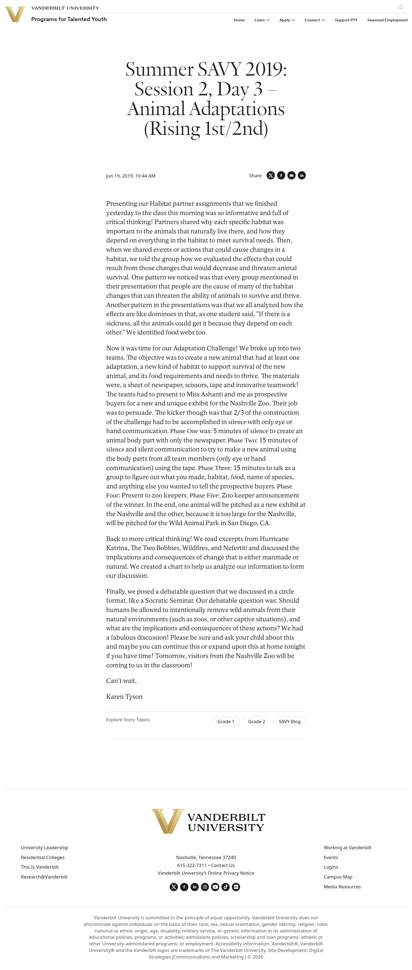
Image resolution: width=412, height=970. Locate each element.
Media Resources (342, 886)
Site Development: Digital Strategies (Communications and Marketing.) (236, 953)
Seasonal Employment (387, 20)
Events (331, 857)
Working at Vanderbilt (347, 847)
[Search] (402, 6)
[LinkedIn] (302, 175)
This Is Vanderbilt (40, 867)
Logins (331, 867)
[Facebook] (281, 175)
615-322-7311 (192, 865)
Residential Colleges (43, 857)
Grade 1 (225, 721)
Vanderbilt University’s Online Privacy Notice (206, 873)
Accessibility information (242, 943)
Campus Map (338, 877)
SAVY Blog (290, 721)
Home (239, 20)
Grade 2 (256, 721)
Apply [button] (285, 20)
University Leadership (44, 847)
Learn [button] (260, 20)
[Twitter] (270, 175)
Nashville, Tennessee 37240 (206, 857)
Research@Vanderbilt (44, 877)
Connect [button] (312, 20)
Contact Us (223, 865)
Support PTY (346, 20)
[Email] (291, 175)
